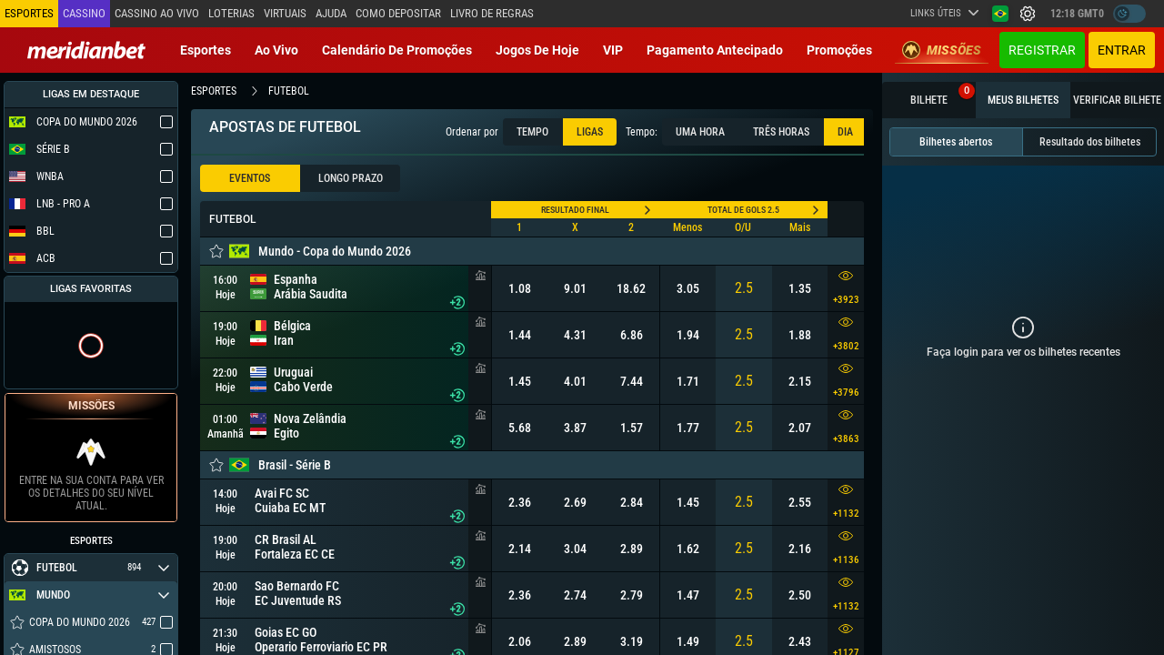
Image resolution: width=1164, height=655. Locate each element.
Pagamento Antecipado (715, 50)
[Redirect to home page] (86, 50)
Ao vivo (276, 50)
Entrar (1122, 50)
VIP (613, 50)
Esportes (205, 50)
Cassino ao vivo (157, 13)
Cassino (84, 13)
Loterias (231, 13)
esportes (213, 91)
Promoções (839, 50)
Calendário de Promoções (397, 50)
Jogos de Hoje (537, 50)
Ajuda (331, 13)
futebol (288, 91)
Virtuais (285, 13)
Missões (941, 50)
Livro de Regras (492, 13)
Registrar (1042, 50)
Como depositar (398, 13)
